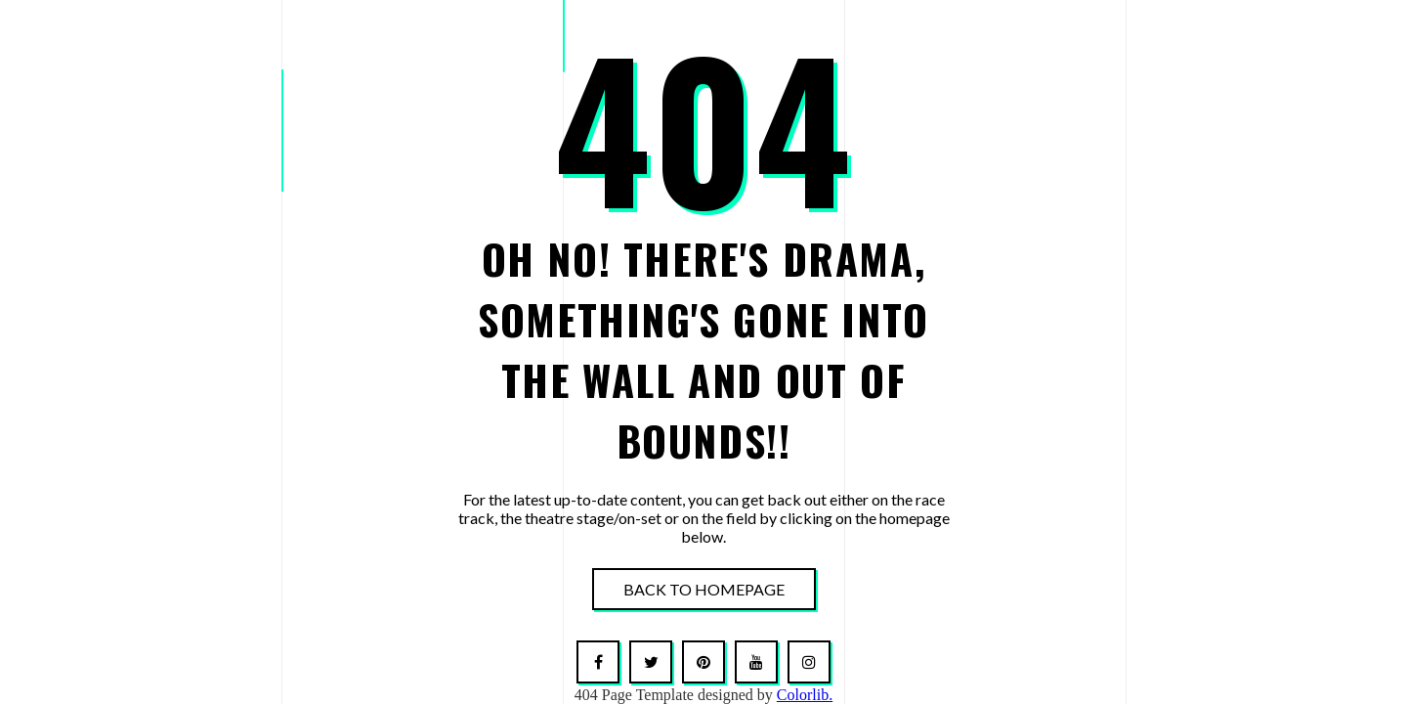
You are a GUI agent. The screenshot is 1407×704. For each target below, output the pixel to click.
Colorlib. (804, 694)
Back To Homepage (704, 589)
